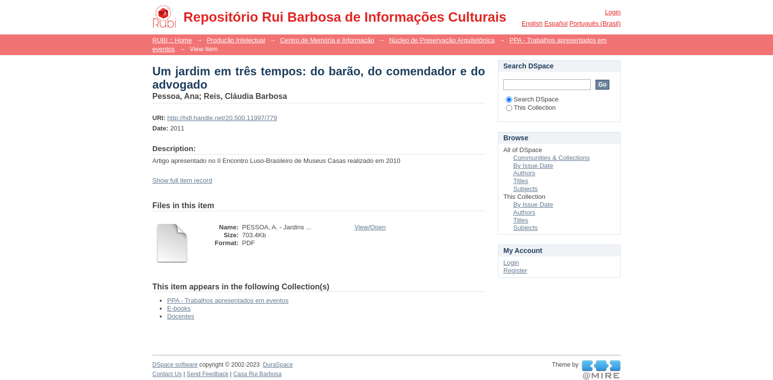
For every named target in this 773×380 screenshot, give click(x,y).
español (555, 23)
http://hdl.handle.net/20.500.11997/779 (222, 118)
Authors (524, 173)
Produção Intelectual (236, 40)
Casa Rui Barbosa (257, 374)
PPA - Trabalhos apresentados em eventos (227, 300)
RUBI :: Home (172, 40)
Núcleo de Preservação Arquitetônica (441, 40)
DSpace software (175, 364)
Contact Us (167, 374)
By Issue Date (533, 165)
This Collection (531, 107)
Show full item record (182, 180)
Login (613, 12)
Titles (520, 181)
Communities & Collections (551, 157)
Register (515, 270)
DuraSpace (277, 364)
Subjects (525, 188)
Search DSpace (532, 99)
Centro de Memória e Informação (327, 40)
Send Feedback (208, 374)
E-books (179, 308)
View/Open (370, 227)
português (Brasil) (595, 23)
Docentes (180, 316)
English (532, 23)
